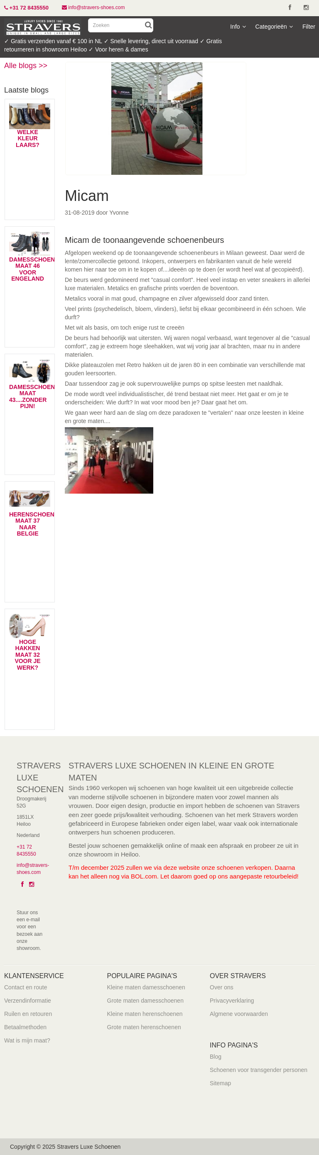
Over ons (221, 987)
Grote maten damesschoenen (145, 1000)
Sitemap (220, 1083)
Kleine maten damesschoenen (146, 987)
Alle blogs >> (25, 65)
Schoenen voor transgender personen (258, 1070)
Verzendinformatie (27, 1000)
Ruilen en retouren (28, 1014)
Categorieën (274, 26)
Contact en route (25, 987)
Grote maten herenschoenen (144, 1027)
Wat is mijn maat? (27, 1040)
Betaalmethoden (25, 1027)
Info (237, 26)
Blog (215, 1056)
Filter (308, 26)
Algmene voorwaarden (239, 1014)
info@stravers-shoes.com (93, 7)
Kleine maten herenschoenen (145, 1014)
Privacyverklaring (232, 1000)
